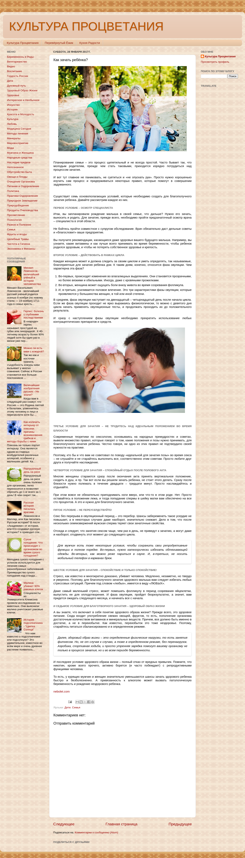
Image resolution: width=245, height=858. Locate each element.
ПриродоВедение (18, 205)
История (12, 109)
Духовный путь (16, 85)
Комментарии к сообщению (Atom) (96, 832)
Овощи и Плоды (17, 176)
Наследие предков (18, 162)
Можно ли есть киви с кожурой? (33, 350)
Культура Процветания (23, 42)
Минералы (13, 138)
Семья (76, 707)
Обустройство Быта (19, 171)
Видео (11, 66)
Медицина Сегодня (19, 128)
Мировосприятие (17, 143)
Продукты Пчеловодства (22, 210)
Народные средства (19, 157)
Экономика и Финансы (21, 248)
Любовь (12, 123)
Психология (14, 219)
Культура (12, 119)
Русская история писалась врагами (29, 507)
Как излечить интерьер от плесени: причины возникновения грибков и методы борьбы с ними (24, 431)
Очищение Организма (21, 181)
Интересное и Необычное (23, 100)
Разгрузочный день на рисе (32, 470)
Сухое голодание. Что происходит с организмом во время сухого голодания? (33, 547)
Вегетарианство (17, 61)
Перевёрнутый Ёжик (59, 42)
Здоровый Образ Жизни (22, 90)
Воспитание (14, 71)
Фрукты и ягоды (17, 234)
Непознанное (15, 167)
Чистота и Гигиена (18, 243)
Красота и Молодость (20, 114)
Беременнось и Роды (20, 56)
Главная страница (122, 824)
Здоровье (13, 95)
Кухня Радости (89, 42)
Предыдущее (180, 824)
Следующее (64, 824)
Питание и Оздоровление (23, 186)
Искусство (13, 104)
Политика (13, 191)
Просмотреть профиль (215, 61)
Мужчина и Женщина (20, 152)
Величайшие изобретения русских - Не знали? (31, 390)
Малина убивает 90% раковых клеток (33, 586)
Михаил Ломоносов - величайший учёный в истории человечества (32, 275)
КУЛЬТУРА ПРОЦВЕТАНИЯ (86, 26)
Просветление (16, 215)
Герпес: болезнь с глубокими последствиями (33, 314)
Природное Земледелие (22, 200)
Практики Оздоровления (22, 195)
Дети (67, 707)
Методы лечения (17, 133)
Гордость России (17, 76)
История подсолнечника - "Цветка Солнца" (33, 624)
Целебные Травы (18, 239)
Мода (10, 147)
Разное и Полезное (19, 224)
